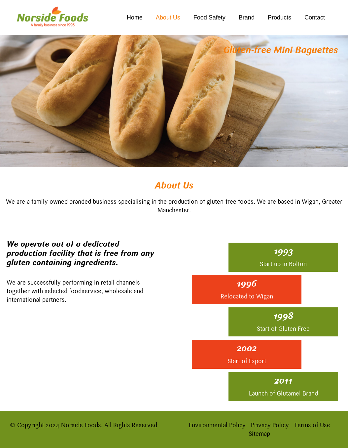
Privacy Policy (270, 425)
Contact (314, 17)
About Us (168, 17)
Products (279, 17)
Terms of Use (312, 425)
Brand (247, 17)
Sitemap (259, 433)
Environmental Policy (217, 425)
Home (135, 17)
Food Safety (209, 17)
